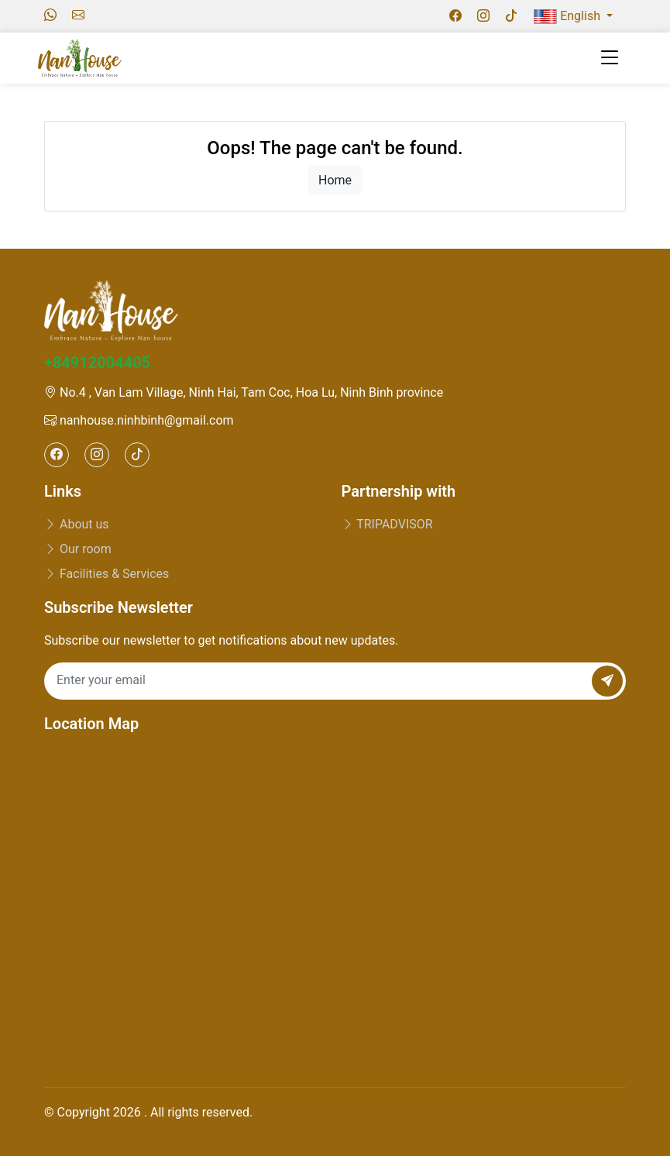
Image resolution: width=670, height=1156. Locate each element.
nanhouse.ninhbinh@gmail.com (139, 420)
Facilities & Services (106, 573)
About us (76, 524)
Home (335, 180)
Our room (78, 549)
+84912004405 (97, 362)
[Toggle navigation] (609, 57)
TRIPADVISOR (387, 524)
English (568, 16)
